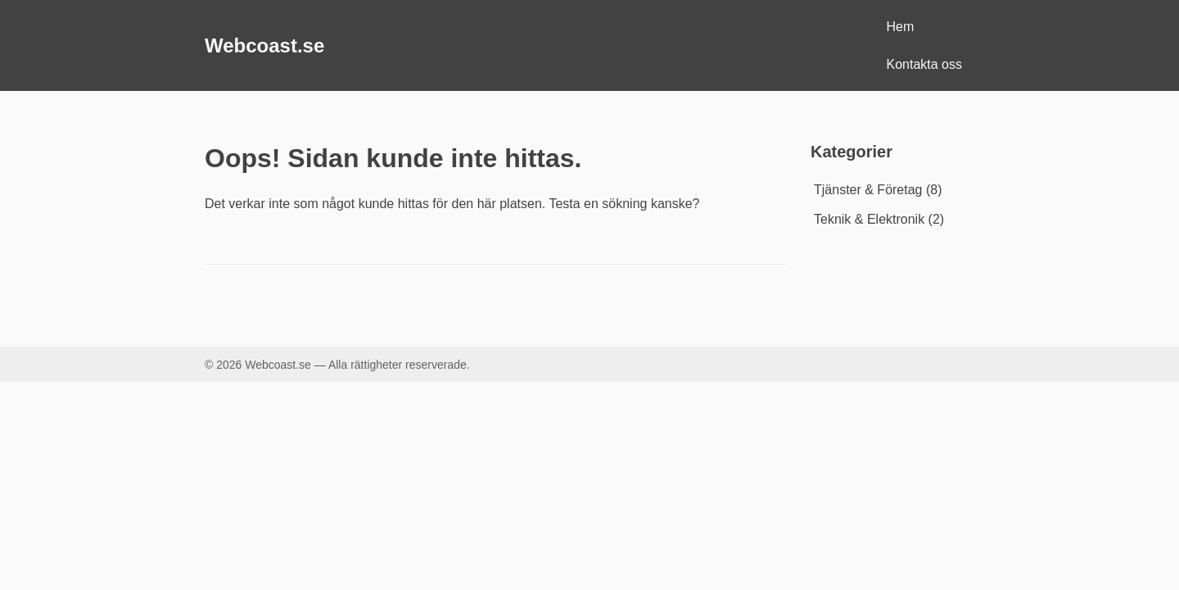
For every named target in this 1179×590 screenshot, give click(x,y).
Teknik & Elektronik (869, 219)
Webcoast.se (264, 45)
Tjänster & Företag (868, 190)
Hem (901, 27)
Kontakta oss (925, 64)
